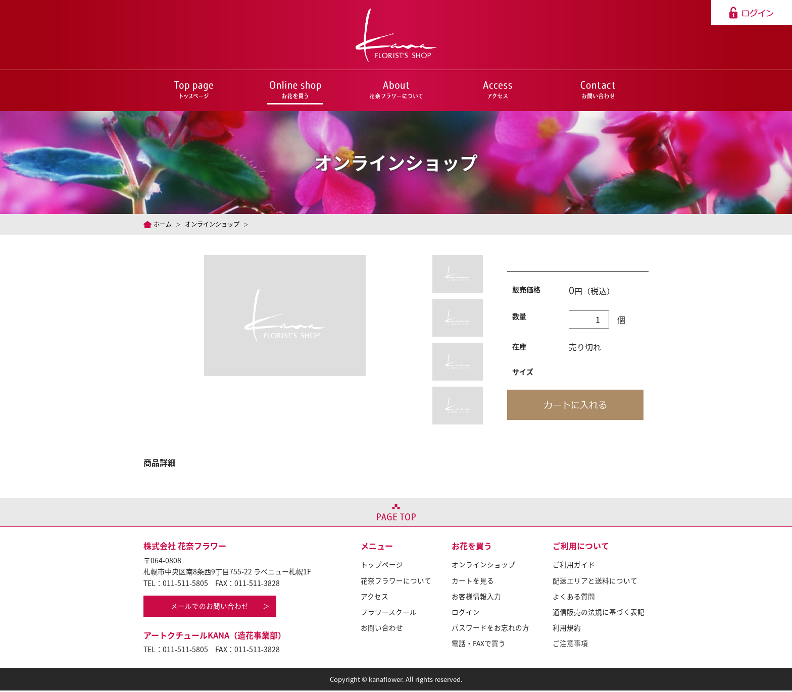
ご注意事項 (570, 643)
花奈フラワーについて (396, 581)
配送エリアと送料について (595, 581)
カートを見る (473, 581)
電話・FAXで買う (479, 643)
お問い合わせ (382, 628)
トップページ (382, 566)
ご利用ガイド (574, 566)
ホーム (163, 224)
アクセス (374, 597)
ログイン (466, 612)
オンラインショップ (215, 224)
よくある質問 (574, 597)
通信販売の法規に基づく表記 (599, 612)
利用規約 (567, 628)
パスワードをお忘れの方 (490, 628)
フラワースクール (389, 612)
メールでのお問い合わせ (211, 608)
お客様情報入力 (476, 597)
